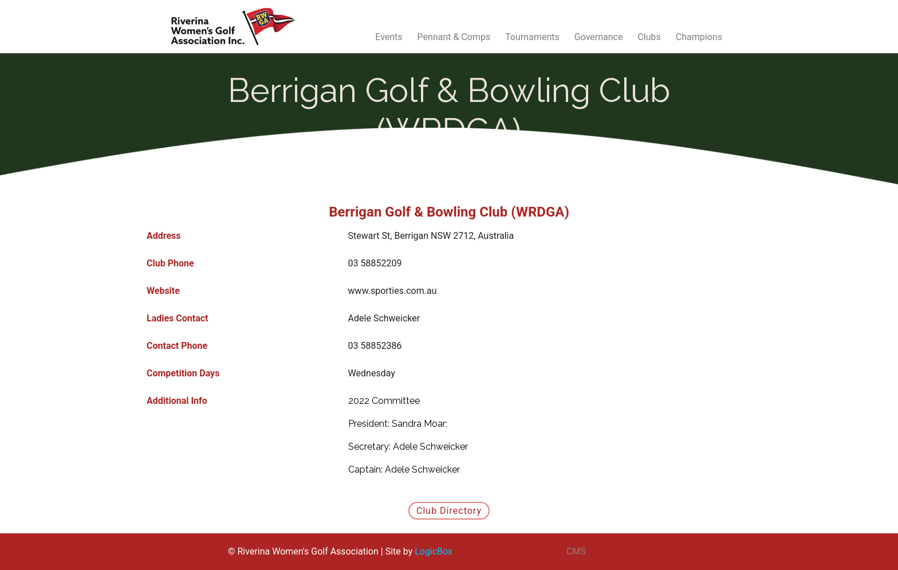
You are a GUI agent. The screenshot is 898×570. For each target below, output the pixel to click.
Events (388, 37)
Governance (598, 37)
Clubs (648, 37)
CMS (576, 551)
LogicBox (433, 551)
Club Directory (449, 510)
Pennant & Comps (454, 37)
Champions (699, 37)
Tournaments (532, 37)
